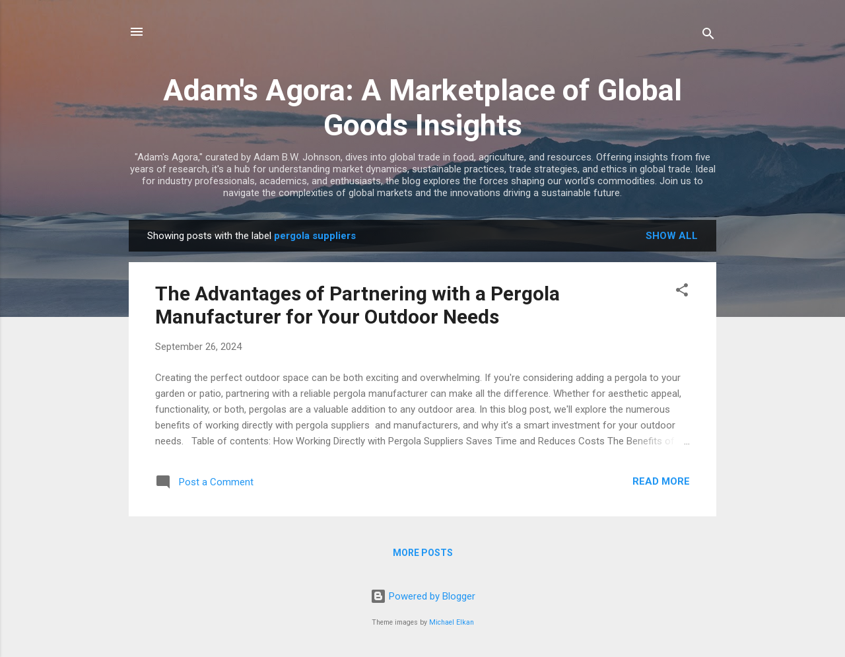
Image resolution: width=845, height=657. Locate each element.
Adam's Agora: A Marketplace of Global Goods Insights (422, 108)
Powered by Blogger (422, 596)
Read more (661, 481)
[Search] (708, 36)
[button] (682, 292)
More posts (423, 552)
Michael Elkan (451, 622)
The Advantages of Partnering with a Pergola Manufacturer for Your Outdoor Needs (357, 305)
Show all (672, 236)
